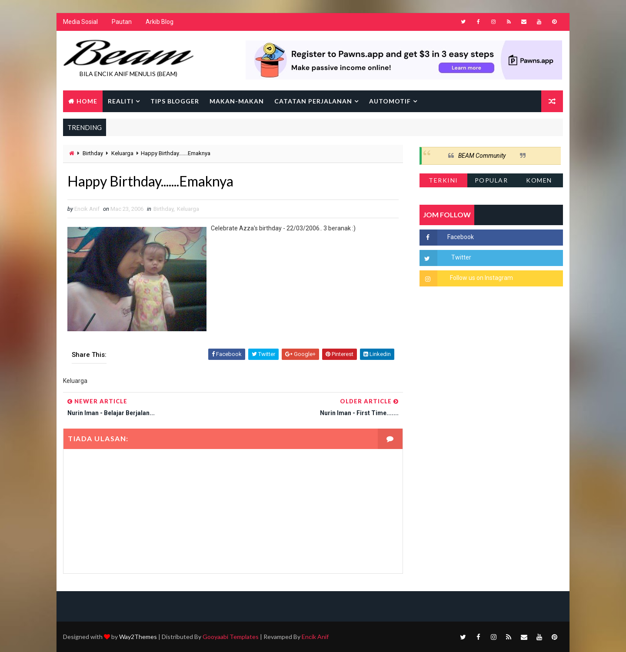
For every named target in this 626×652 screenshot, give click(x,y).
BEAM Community (482, 155)
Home (87, 101)
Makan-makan (237, 101)
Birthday (93, 153)
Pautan (122, 21)
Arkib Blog (159, 21)
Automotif (390, 101)
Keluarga (122, 153)
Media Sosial (80, 21)
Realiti (120, 101)
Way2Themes (138, 636)
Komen (539, 180)
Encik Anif (315, 636)
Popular (491, 180)
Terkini (443, 180)
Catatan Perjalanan (313, 101)
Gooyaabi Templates (231, 636)
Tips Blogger (174, 101)
